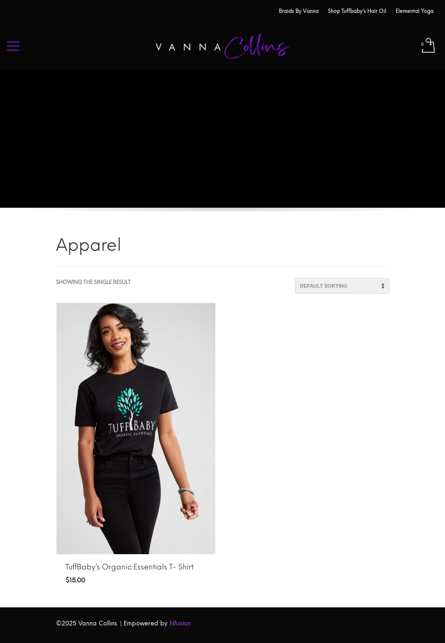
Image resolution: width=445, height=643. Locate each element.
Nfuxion (180, 623)
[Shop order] (342, 286)
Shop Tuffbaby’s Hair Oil (357, 11)
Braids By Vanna (299, 11)
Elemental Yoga (414, 11)
